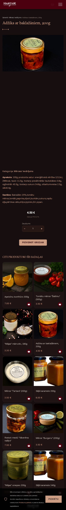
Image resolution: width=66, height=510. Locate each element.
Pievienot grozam (33, 242)
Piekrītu (53, 499)
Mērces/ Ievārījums (15, 17)
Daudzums (26, 223)
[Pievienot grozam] (29, 304)
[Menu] (60, 4)
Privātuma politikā (25, 502)
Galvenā (5, 17)
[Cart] (52, 4)
